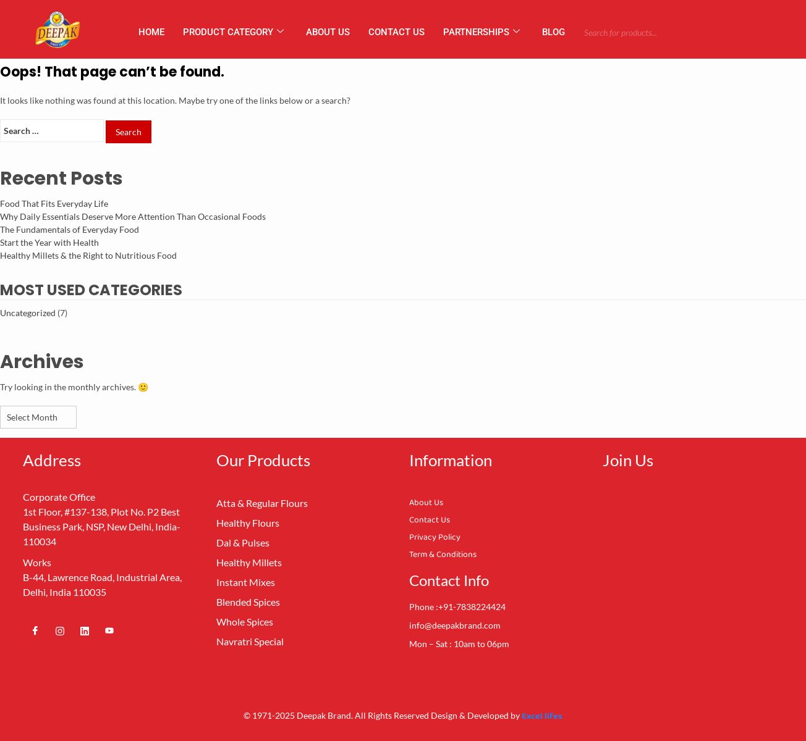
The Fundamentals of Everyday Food (69, 229)
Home (151, 32)
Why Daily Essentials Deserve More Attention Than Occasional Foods (133, 216)
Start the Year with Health (49, 242)
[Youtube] (109, 630)
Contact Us (396, 32)
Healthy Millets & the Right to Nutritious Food (88, 255)
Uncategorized (28, 313)
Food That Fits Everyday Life (54, 203)
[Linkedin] (84, 630)
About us (328, 32)
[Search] (700, 32)
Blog (553, 32)
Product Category (233, 32)
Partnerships (481, 32)
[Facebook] (35, 630)
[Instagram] (60, 630)
